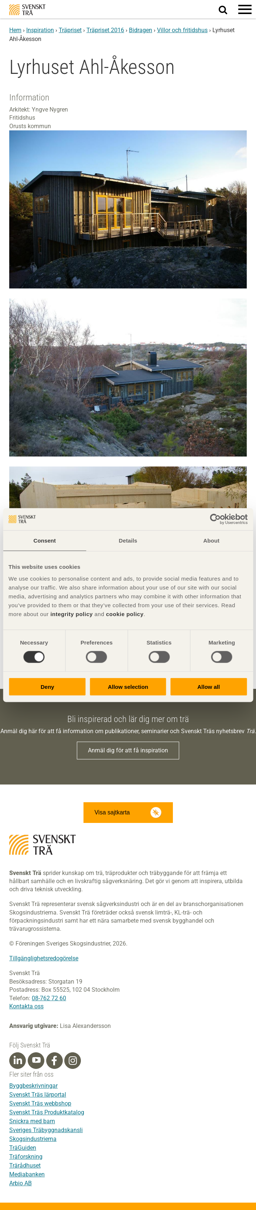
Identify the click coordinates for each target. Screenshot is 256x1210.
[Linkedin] (18, 1060)
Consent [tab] (44, 540)
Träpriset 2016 (105, 30)
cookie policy (125, 614)
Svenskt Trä (27, 9)
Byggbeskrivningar (33, 1085)
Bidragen (140, 30)
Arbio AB (20, 1183)
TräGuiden (22, 1147)
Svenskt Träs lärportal (37, 1094)
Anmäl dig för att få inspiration (128, 750)
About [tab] (211, 540)
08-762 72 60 (49, 998)
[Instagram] (73, 1060)
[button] (245, 9)
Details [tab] (128, 540)
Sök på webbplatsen (227, 9)
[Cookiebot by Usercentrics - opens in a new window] (215, 519)
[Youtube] (36, 1060)
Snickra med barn (32, 1121)
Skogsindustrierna (33, 1138)
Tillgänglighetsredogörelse (43, 958)
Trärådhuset (25, 1165)
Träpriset (70, 30)
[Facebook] (54, 1060)
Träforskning (25, 1156)
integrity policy (71, 614)
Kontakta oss (26, 1006)
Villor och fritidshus (182, 30)
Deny (47, 686)
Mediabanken (27, 1174)
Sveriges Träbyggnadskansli (46, 1130)
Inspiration (40, 30)
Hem (15, 30)
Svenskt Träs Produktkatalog (46, 1112)
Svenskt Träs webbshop (40, 1103)
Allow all (208, 686)
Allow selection (128, 686)
